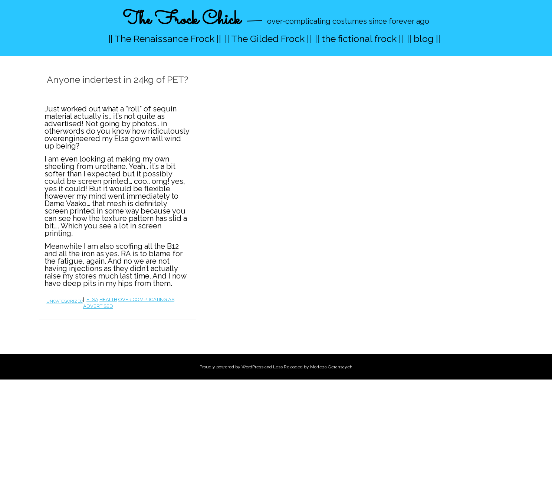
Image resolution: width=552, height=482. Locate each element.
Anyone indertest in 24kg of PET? (117, 79)
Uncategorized (64, 301)
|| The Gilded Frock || (268, 38)
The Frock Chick (181, 19)
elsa (92, 299)
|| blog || (423, 38)
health (108, 299)
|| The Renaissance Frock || (164, 38)
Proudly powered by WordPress (231, 366)
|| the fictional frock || (359, 38)
